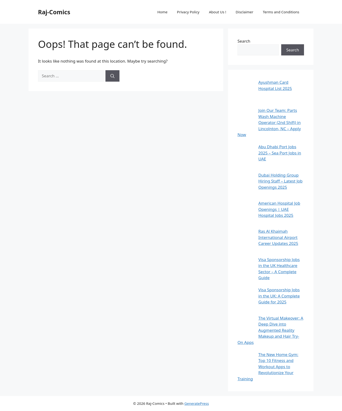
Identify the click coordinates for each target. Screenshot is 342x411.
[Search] (112, 76)
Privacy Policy (188, 12)
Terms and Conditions (281, 12)
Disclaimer (244, 12)
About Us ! (217, 12)
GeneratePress (196, 403)
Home (162, 12)
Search (244, 41)
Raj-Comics (54, 12)
